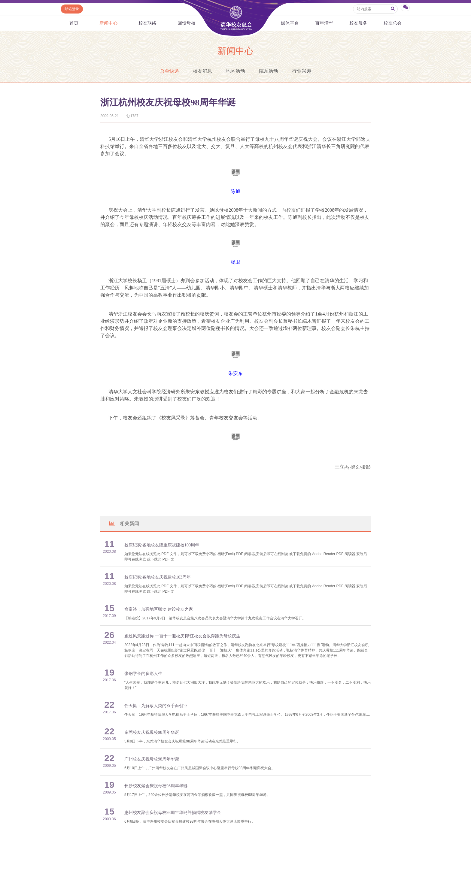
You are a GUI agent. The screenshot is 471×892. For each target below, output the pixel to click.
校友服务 (358, 23)
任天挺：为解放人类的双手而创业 (155, 705)
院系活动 (268, 71)
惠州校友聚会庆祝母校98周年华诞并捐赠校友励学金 (172, 812)
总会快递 (169, 71)
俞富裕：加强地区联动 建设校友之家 (158, 609)
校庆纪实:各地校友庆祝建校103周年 (157, 577)
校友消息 (202, 71)
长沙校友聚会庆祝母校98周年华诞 (155, 786)
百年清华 (324, 23)
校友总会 (393, 23)
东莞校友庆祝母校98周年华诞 (151, 732)
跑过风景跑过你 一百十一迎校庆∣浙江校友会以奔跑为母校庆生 (182, 636)
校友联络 (147, 23)
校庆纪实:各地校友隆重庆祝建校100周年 (161, 545)
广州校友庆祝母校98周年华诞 (151, 759)
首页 (73, 23)
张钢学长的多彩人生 (143, 673)
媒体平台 (290, 23)
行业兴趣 (301, 71)
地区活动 (235, 71)
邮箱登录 (72, 9)
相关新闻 (123, 523)
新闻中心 (108, 23)
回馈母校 (187, 23)
